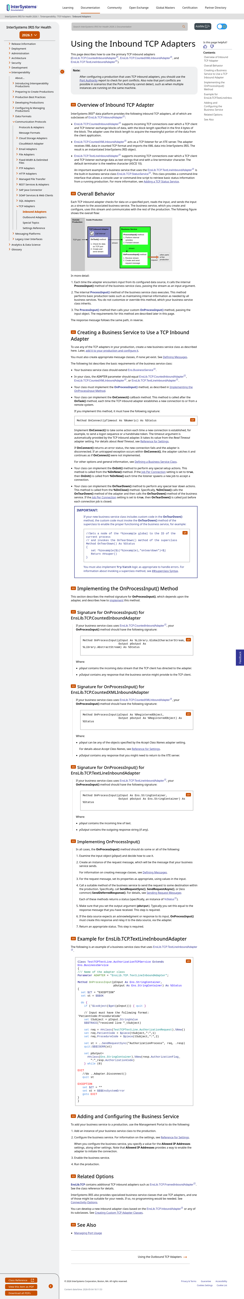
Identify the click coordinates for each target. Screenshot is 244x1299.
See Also (209, 119)
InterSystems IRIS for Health (28, 27)
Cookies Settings (205, 1285)
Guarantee (206, 1281)
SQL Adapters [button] (27, 200)
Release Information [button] (24, 43)
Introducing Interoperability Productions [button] (31, 85)
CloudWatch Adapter (31, 143)
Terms (193, 1281)
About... (20, 78)
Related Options (213, 114)
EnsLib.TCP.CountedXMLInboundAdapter (146, 58)
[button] (73, 104)
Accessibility (221, 1281)
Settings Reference (34, 228)
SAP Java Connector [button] (30, 190)
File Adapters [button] (27, 154)
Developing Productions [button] (29, 102)
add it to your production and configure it (112, 350)
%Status (170, 899)
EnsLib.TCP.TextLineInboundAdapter (94, 62)
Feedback (240, 657)
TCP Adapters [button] (27, 206)
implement (117, 600)
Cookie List (222, 1285)
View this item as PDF (21, 1287)
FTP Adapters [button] (27, 168)
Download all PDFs (19, 1293)
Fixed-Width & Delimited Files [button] (33, 161)
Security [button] (16, 62)
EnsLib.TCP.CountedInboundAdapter (95, 58)
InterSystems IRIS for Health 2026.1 (22, 16)
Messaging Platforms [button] (27, 233)
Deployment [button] (19, 48)
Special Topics (31, 222)
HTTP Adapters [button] (28, 173)
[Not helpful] (212, 47)
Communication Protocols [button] (30, 121)
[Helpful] (205, 47)
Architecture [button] (19, 58)
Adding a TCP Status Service (161, 181)
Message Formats (29, 132)
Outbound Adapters (34, 217)
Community (114, 7)
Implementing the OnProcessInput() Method (214, 86)
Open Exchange (139, 7)
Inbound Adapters (82, 16)
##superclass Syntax (165, 571)
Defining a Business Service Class (156, 462)
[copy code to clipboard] (192, 419)
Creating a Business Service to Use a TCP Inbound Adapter (215, 74)
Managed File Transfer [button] (32, 179)
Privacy (184, 1281)
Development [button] (20, 67)
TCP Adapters (64, 16)
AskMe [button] (203, 26)
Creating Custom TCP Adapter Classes (119, 1213)
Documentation (90, 7)
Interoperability (48, 16)
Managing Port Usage (88, 1233)
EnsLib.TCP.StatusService (134, 174)
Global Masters (165, 7)
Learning (68, 7)
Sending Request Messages (164, 893)
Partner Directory (215, 7)
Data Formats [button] (23, 116)
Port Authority (89, 80)
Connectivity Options (84, 1202)
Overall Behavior (213, 65)
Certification (190, 7)
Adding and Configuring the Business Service (213, 106)
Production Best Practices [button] (30, 97)
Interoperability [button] (21, 72)
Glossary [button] (17, 249)
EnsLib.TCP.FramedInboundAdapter (173, 1184)
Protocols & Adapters (31, 127)
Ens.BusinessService (142, 370)
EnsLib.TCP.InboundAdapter (106, 117)
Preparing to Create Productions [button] (34, 91)
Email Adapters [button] (28, 149)
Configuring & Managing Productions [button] (30, 109)
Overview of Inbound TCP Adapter (216, 58)
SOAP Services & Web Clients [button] (36, 195)
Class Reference (21, 1280)
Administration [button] (20, 53)
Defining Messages (175, 357)
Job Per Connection (153, 472)
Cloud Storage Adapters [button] (33, 138)
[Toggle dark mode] (222, 26)
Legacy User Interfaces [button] (28, 239)
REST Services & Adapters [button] (34, 184)
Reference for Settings (154, 441)
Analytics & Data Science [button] (26, 244)
